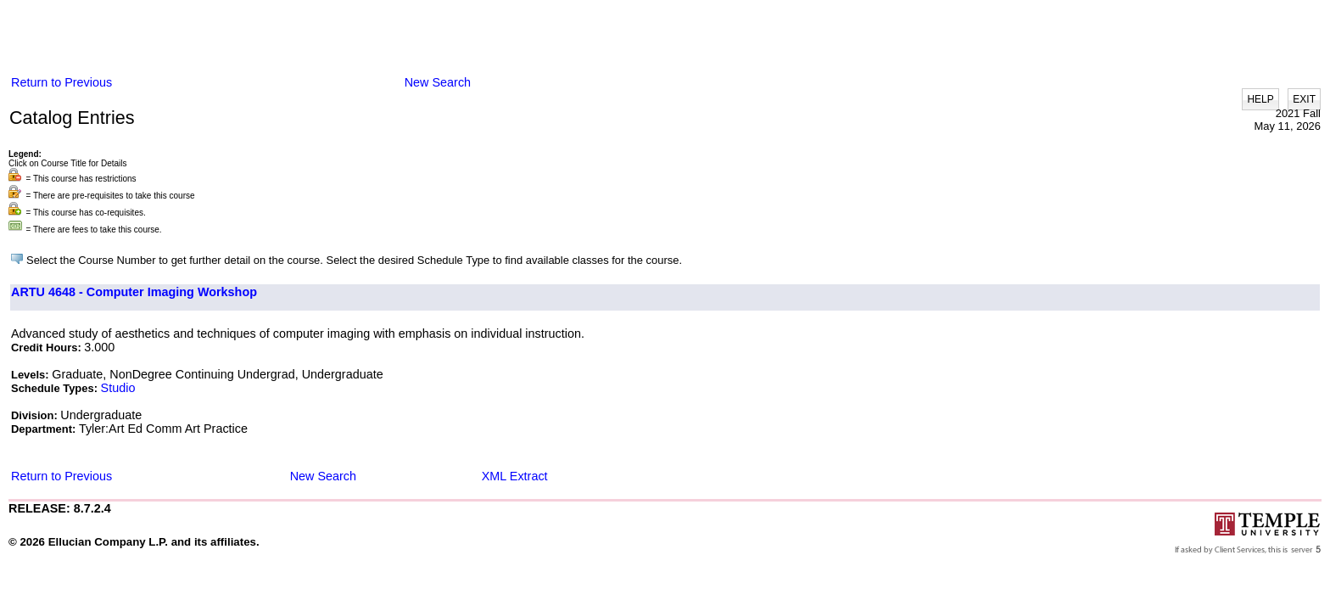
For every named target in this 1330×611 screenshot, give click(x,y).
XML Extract (515, 476)
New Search (438, 82)
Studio (118, 388)
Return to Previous (61, 82)
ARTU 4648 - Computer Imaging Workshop (134, 292)
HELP (1260, 99)
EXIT (1304, 99)
